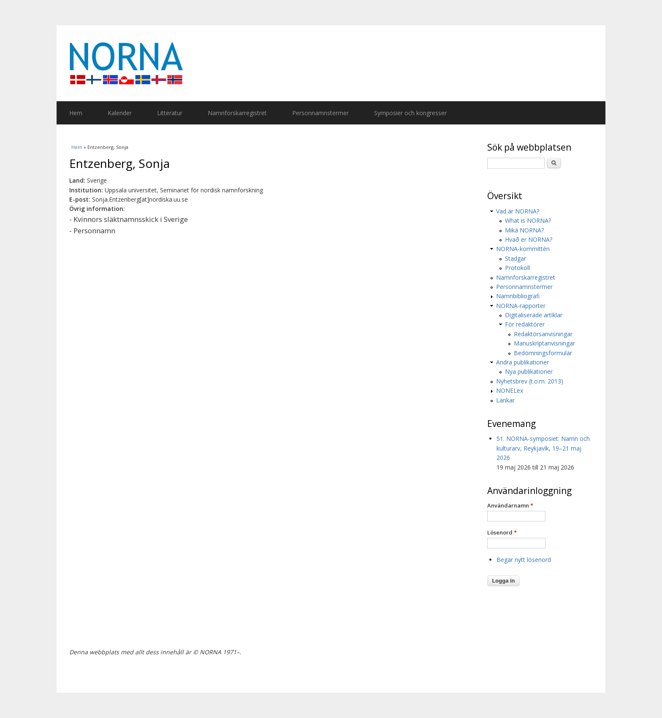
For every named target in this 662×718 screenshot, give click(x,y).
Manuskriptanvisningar (544, 343)
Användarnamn (510, 505)
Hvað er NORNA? (528, 239)
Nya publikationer (529, 371)
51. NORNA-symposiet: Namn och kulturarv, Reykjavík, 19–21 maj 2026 (543, 448)
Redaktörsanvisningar (543, 334)
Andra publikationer (522, 362)
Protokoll (517, 268)
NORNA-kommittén (523, 249)
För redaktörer (525, 324)
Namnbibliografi (518, 296)
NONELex (509, 390)
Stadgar (515, 258)
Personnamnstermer (320, 113)
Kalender (120, 113)
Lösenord (502, 532)
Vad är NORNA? (517, 211)
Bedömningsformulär (543, 353)
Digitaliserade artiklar (533, 315)
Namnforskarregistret (237, 113)
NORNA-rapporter (520, 306)
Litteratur (169, 113)
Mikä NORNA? (524, 230)
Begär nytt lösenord (523, 560)
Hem (75, 113)
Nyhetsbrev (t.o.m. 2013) (529, 381)
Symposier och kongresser (410, 113)
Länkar (505, 400)
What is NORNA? (528, 220)
